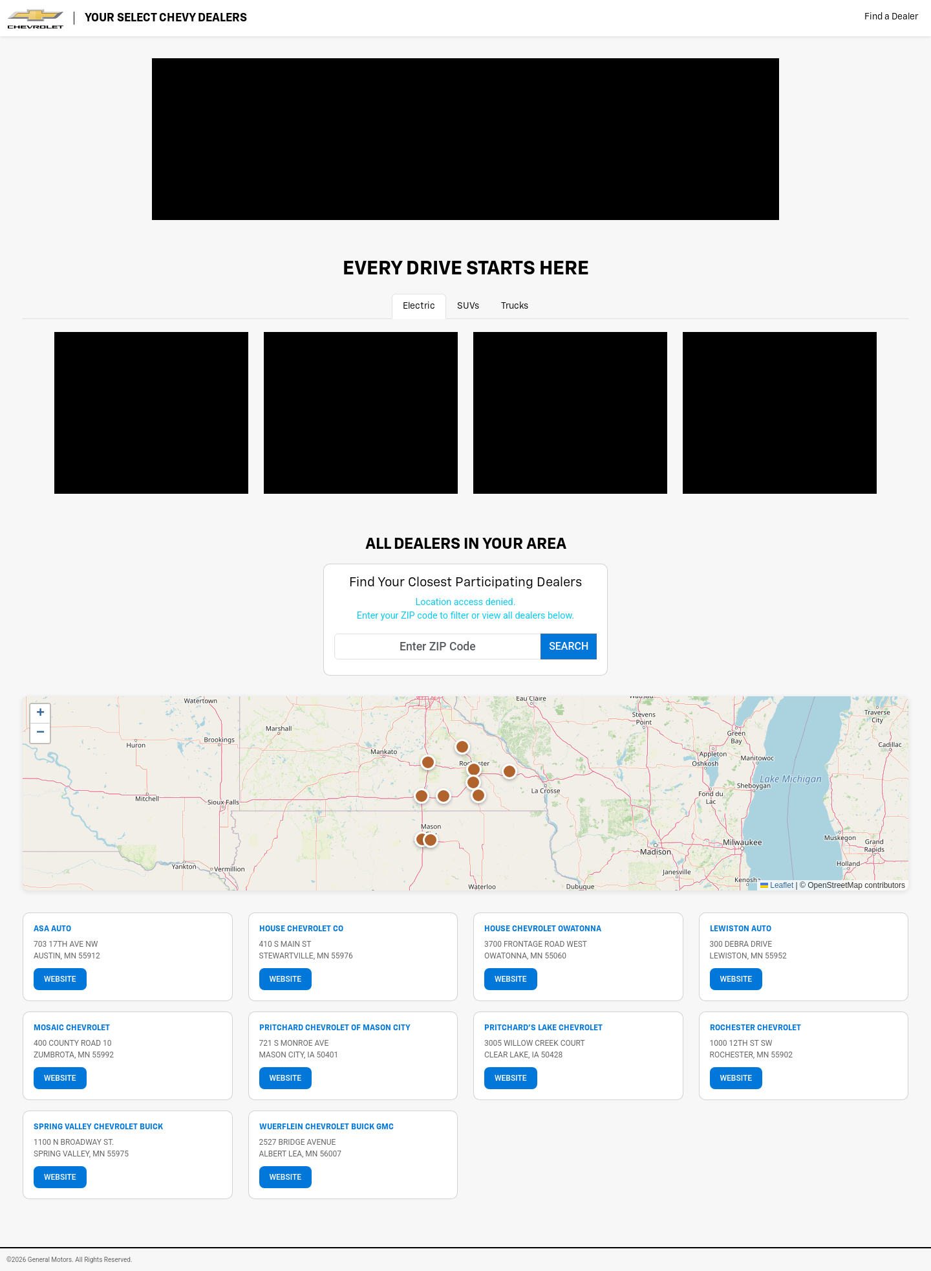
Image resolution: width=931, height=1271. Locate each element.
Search (568, 646)
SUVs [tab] (468, 306)
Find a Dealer (891, 16)
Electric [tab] (419, 306)
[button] (443, 796)
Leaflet (776, 885)
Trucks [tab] (514, 306)
